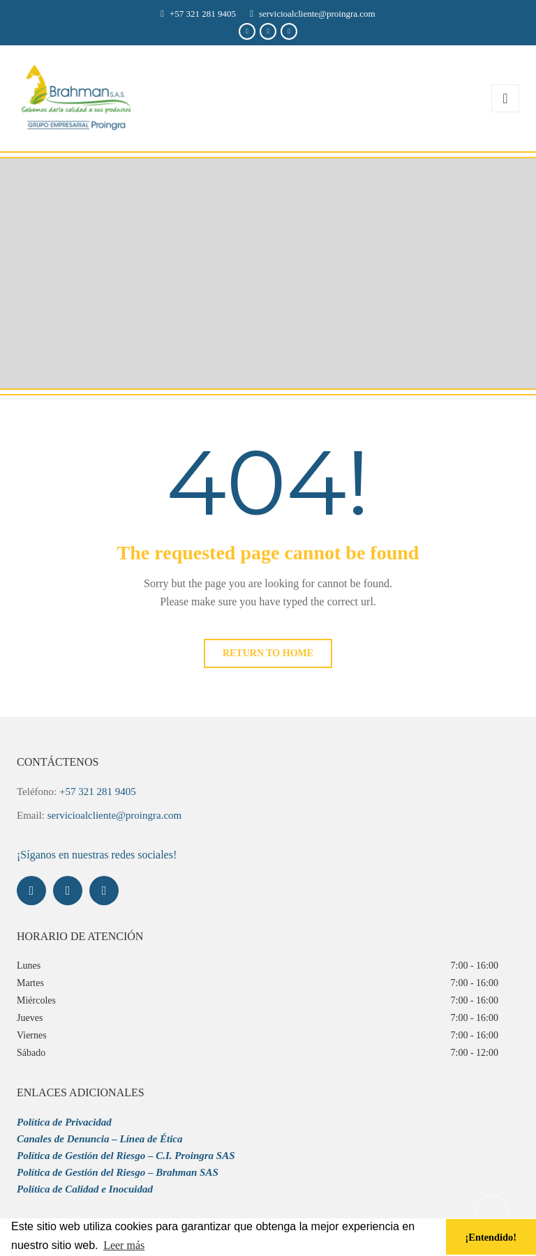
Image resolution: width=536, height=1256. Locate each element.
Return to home (268, 653)
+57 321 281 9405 (203, 13)
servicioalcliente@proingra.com (317, 13)
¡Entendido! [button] (491, 1237)
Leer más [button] (123, 1245)
